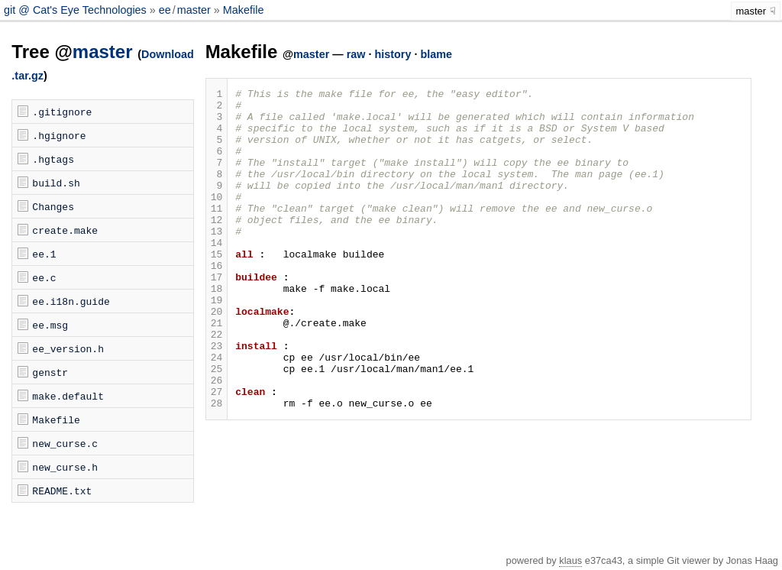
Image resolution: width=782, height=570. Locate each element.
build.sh (55, 182)
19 (217, 343)
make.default (68, 396)
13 (217, 260)
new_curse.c (65, 443)
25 (217, 425)
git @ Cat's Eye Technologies (77, 10)
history (392, 54)
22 (217, 384)
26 (217, 439)
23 (217, 398)
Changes (53, 206)
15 (217, 288)
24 (217, 412)
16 (217, 302)
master (194, 10)
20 (217, 357)
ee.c (44, 277)
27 (217, 453)
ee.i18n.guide (70, 301)
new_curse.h (65, 467)
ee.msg (50, 325)
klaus (570, 560)
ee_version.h (68, 348)
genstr (50, 372)
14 (217, 274)
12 (217, 247)
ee (165, 10)
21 (217, 370)
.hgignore (59, 135)
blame (436, 54)
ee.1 (44, 254)
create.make (65, 230)
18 (217, 329)
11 (217, 233)
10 (217, 219)
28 (217, 467)
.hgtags (53, 159)
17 (217, 315)
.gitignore (62, 111)
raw (356, 54)
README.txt (62, 490)
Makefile (243, 10)
